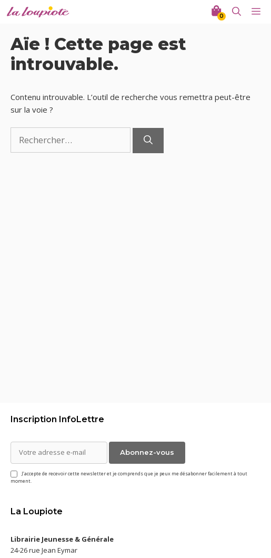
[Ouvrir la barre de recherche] (236, 12)
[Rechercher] (148, 140)
